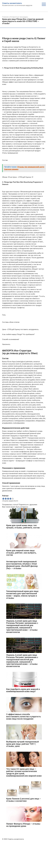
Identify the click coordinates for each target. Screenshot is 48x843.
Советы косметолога (12, 3)
